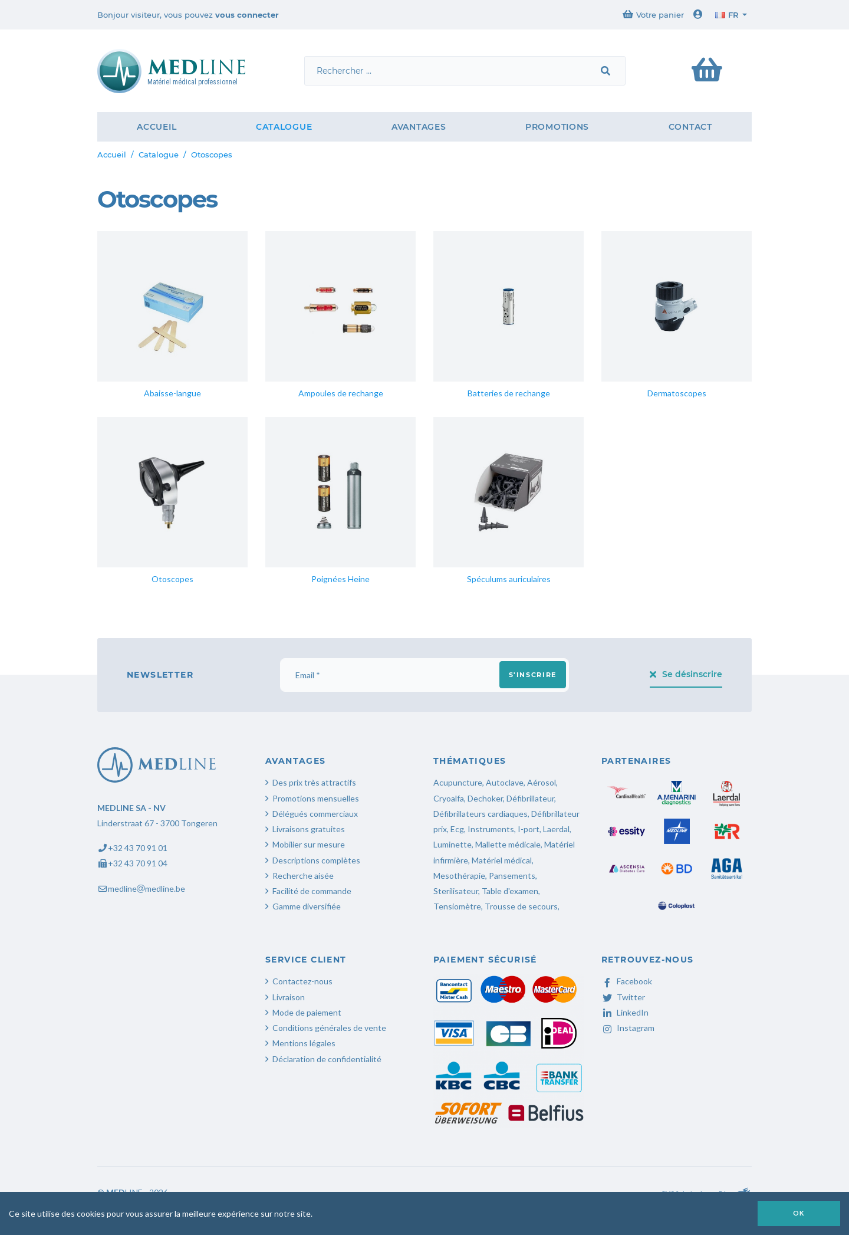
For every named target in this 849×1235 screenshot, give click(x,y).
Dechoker (485, 798)
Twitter (623, 997)
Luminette (452, 844)
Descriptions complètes (316, 860)
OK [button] (799, 1213)
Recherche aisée (303, 876)
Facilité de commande (311, 891)
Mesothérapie (459, 876)
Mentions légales (303, 1043)
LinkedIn (625, 1012)
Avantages (418, 126)
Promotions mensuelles (315, 798)
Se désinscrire (686, 674)
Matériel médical (502, 860)
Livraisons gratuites (308, 829)
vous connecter (247, 14)
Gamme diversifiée (306, 906)
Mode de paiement (306, 1012)
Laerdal (556, 829)
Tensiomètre (457, 906)
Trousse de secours (521, 906)
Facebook (626, 981)
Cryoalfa (448, 798)
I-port (528, 829)
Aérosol (541, 782)
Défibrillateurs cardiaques (480, 814)
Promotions (557, 126)
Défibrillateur (530, 798)
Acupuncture (457, 782)
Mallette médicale (508, 844)
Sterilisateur (455, 891)
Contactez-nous (302, 981)
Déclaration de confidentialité (326, 1059)
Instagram (627, 1028)
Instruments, (492, 829)
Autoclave (505, 782)
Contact (690, 126)
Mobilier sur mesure (308, 844)
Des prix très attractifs (314, 782)
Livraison (288, 997)
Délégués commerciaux (315, 814)
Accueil (156, 126)
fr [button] (727, 14)
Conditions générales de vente (329, 1028)
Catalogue (284, 126)
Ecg (457, 829)
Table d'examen (510, 891)
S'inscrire (533, 675)
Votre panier (653, 14)
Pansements (512, 876)
